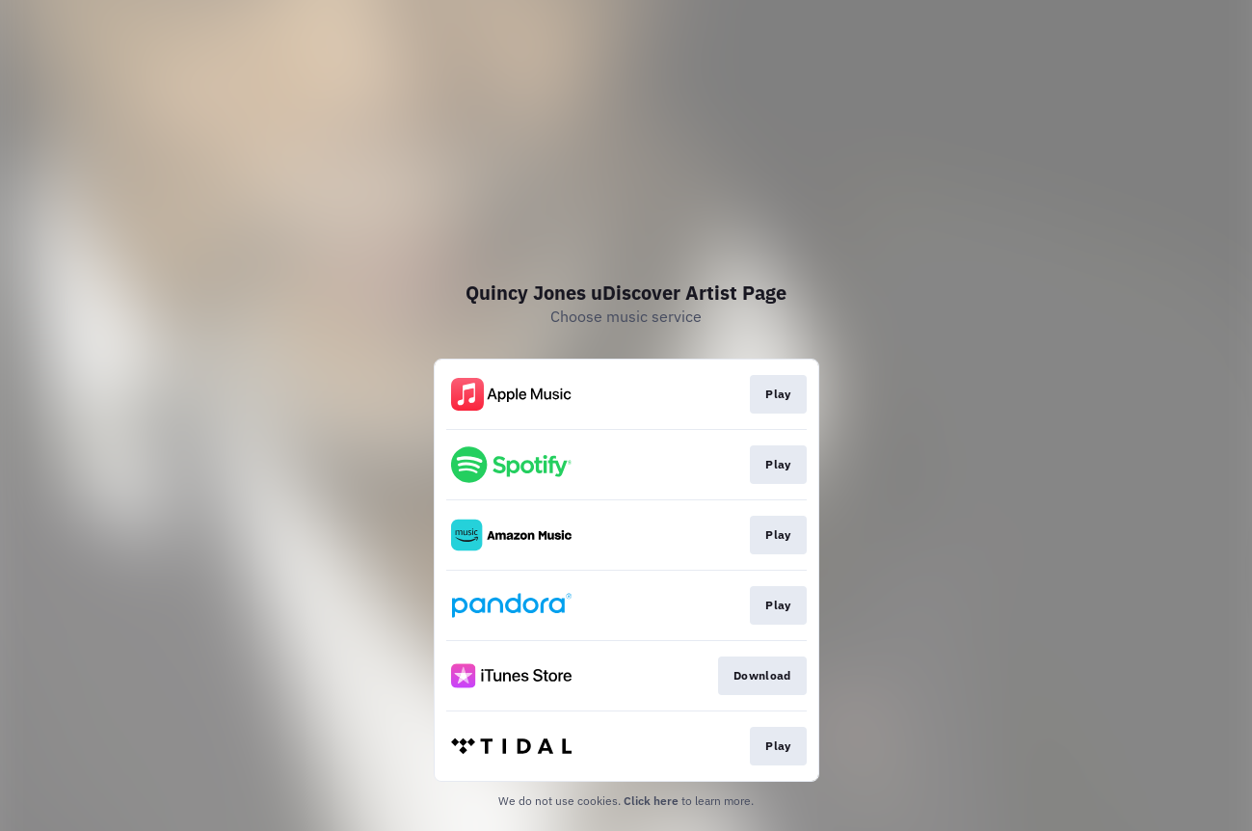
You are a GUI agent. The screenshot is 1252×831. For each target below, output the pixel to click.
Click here (651, 800)
